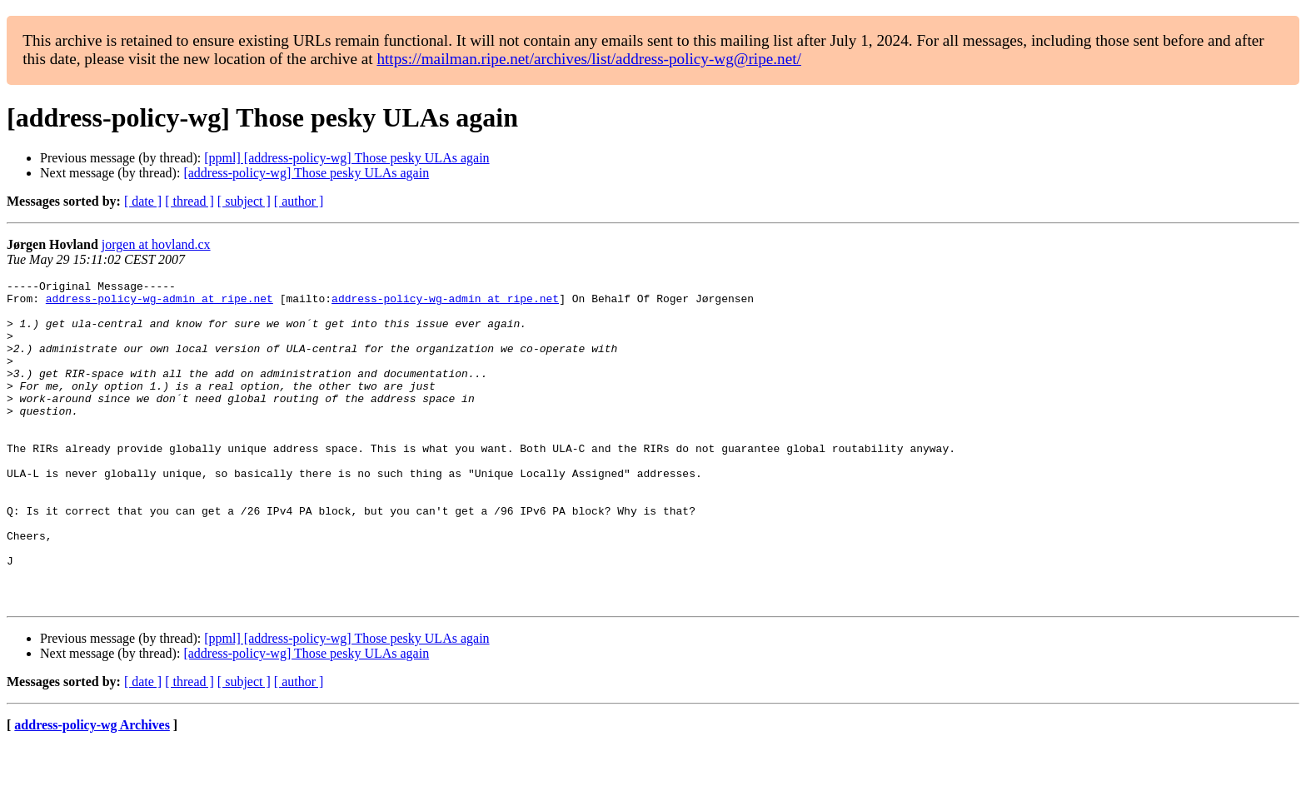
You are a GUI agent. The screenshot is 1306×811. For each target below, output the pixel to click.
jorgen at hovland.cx (156, 244)
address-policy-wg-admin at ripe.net (159, 303)
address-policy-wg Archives (92, 790)
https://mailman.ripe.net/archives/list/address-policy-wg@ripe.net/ (588, 58)
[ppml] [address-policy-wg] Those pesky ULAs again (346, 158)
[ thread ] (189, 201)
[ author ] (299, 201)
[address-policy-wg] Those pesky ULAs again (306, 173)
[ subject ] (244, 201)
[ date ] (143, 201)
